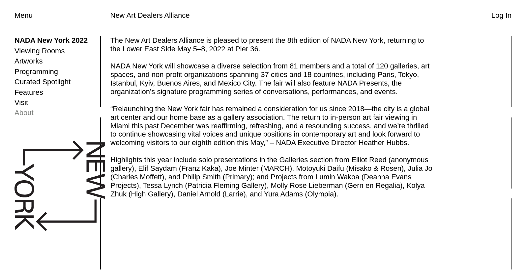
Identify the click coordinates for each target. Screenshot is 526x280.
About (24, 113)
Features (29, 92)
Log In (501, 15)
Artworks (29, 61)
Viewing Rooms (40, 51)
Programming (36, 71)
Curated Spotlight (43, 82)
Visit (21, 102)
